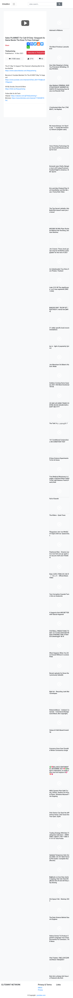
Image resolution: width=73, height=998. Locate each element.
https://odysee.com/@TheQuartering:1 (24, 96)
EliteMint (6, 4)
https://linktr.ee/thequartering (15, 89)
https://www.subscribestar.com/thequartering (20, 71)
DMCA (40, 988)
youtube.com (41, 995)
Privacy (40, 990)
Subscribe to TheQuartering (36, 53)
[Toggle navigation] (14, 4)
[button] (59, 4)
